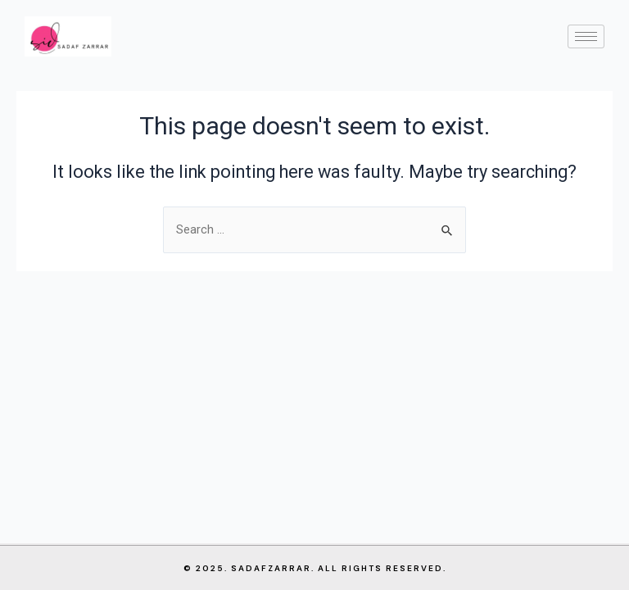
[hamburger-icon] (586, 36)
